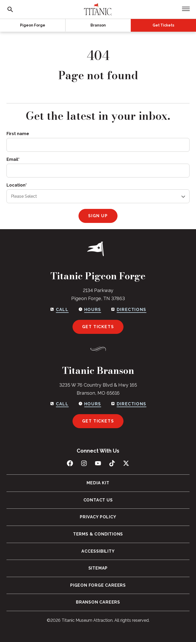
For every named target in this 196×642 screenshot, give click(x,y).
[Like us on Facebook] (70, 463)
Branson (98, 25)
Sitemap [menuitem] (98, 568)
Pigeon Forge (32, 25)
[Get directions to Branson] (128, 404)
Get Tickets (163, 25)
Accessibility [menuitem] (97, 551)
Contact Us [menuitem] (98, 500)
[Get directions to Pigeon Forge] (128, 310)
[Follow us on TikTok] (112, 463)
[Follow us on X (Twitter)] (126, 463)
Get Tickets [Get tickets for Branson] (98, 421)
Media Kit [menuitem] (98, 482)
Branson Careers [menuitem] (98, 602)
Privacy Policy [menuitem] (98, 516)
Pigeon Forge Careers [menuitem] (98, 585)
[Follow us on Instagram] (84, 463)
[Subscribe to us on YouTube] (98, 463)
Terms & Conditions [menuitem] (98, 534)
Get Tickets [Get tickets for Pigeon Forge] (98, 326)
